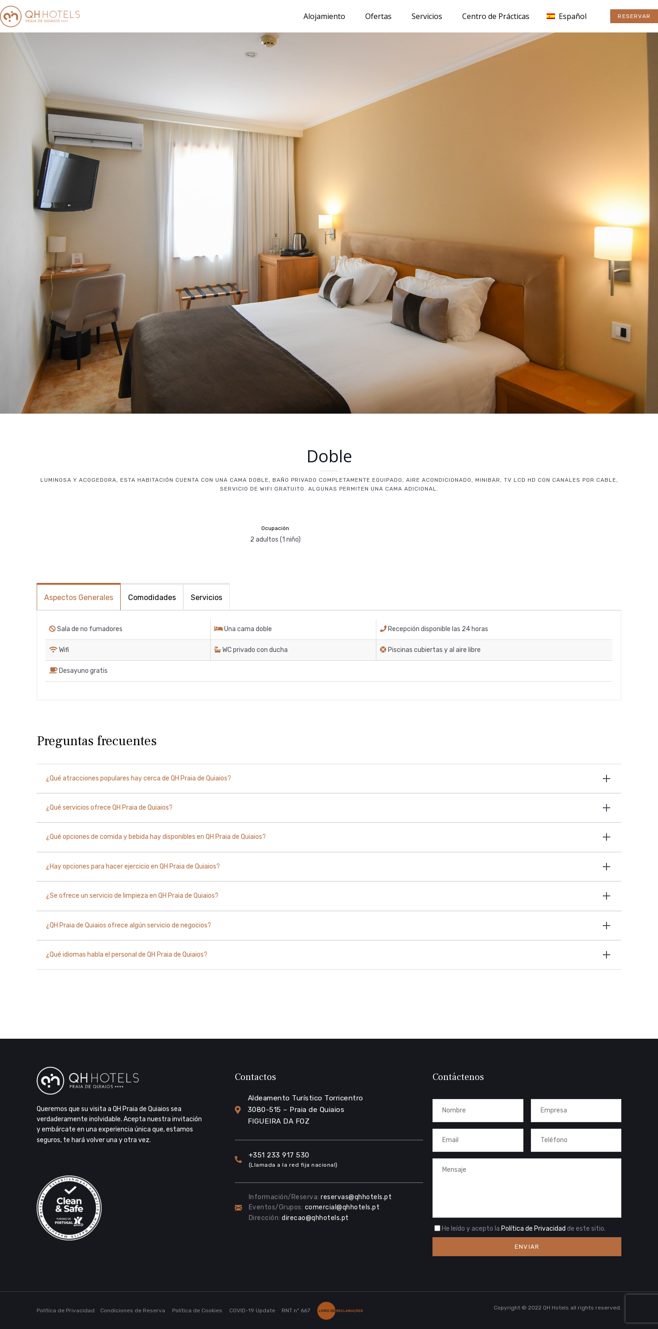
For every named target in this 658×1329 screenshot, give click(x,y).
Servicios (427, 16)
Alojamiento (324, 16)
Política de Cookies (197, 1310)
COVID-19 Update (252, 1310)
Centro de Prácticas (495, 16)
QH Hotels (556, 1307)
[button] (634, 16)
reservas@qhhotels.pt (356, 1197)
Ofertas (378, 16)
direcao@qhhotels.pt (315, 1218)
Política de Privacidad (533, 1229)
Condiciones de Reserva (132, 1310)
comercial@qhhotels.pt (342, 1207)
